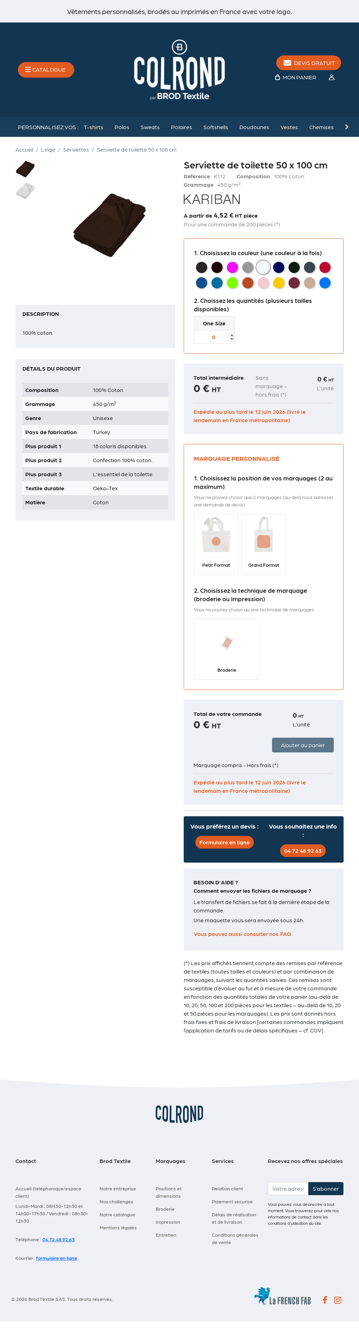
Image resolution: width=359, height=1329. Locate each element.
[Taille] (214, 344)
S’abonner (326, 1195)
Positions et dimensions (169, 1199)
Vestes (289, 134)
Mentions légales (118, 1234)
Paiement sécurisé (232, 1208)
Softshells (215, 134)
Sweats (150, 134)
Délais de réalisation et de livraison (234, 1225)
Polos (122, 134)
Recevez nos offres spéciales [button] (305, 1168)
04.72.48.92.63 (58, 1246)
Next (346, 134)
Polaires (181, 134)
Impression (168, 1229)
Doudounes (254, 134)
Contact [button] (25, 1168)
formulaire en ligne (56, 1265)
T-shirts (93, 134)
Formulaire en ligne (224, 849)
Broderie (165, 1216)
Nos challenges (116, 1208)
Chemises (321, 134)
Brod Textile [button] (115, 1168)
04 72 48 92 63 (302, 858)
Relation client (227, 1195)
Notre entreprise (118, 1195)
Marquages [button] (170, 1168)
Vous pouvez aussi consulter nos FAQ (242, 941)
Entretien (166, 1242)
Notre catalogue (117, 1221)
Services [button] (223, 1168)
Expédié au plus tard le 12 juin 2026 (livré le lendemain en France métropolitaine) (250, 423)
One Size (214, 330)
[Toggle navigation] (46, 73)
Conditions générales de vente (235, 1245)
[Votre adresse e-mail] (288, 1196)
